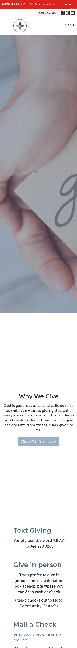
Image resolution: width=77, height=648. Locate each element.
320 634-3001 (48, 12)
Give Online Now (38, 441)
